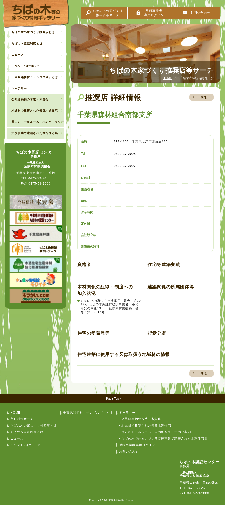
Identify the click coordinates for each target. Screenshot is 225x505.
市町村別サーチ (21, 419)
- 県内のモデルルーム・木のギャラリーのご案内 (155, 432)
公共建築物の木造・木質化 (30, 99)
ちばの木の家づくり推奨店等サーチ (108, 13)
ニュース (17, 54)
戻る (204, 97)
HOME (167, 78)
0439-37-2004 (125, 153)
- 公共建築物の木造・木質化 (140, 419)
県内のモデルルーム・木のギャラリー (37, 122)
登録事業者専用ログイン (154, 13)
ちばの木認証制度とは (26, 43)
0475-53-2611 (39, 178)
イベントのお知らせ (25, 66)
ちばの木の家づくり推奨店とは (33, 32)
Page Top (112, 398)
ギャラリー (19, 88)
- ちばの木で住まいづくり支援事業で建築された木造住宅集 (163, 438)
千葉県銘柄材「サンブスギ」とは (34, 77)
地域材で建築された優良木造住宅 (34, 110)
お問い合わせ (200, 12)
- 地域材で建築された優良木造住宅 (145, 425)
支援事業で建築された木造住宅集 (34, 133)
